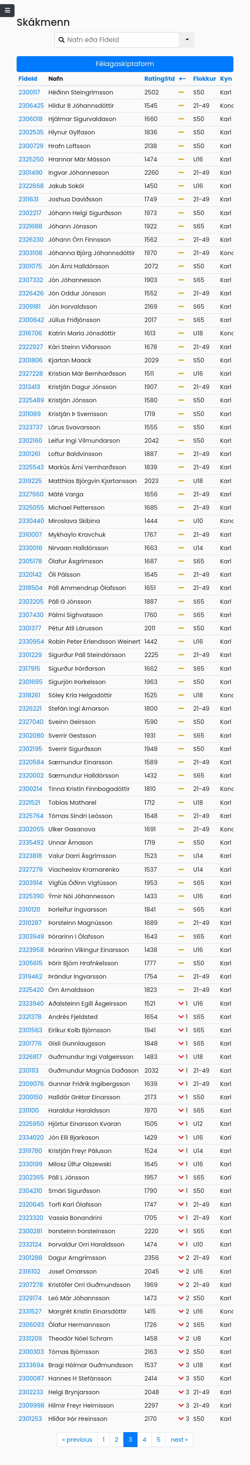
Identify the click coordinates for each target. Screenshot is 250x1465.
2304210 (30, 1191)
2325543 (31, 467)
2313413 (29, 387)
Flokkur (204, 78)
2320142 (30, 574)
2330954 (31, 641)
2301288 (30, 1258)
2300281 (30, 1231)
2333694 (31, 1365)
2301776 (30, 1043)
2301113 (29, 1070)
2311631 (29, 199)
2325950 (31, 1124)
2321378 (30, 1017)
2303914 (30, 883)
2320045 (31, 1204)
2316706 (30, 333)
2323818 (30, 856)
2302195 (30, 749)
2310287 (30, 923)
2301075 (30, 266)
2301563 (30, 1030)
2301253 (30, 1419)
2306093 (31, 1325)
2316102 (29, 1271)
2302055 (31, 829)
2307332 (31, 280)
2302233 (31, 1392)
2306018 (31, 119)
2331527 (30, 1311)
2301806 (31, 360)
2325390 (31, 896)
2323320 (31, 1218)
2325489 (31, 400)
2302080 (31, 735)
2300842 (31, 320)
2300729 (31, 146)
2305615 (31, 963)
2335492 (31, 842)
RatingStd (160, 78)
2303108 (30, 253)
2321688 (30, 226)
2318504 (31, 588)
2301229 (30, 655)
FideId (28, 78)
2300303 (31, 1352)
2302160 (30, 440)
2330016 (30, 548)
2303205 (31, 601)
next (179, 1439)
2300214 (30, 789)
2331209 (30, 1338)
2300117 (29, 92)
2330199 (30, 1164)
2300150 (31, 1097)
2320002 (31, 775)
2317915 (29, 668)
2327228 (31, 373)
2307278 (31, 1285)
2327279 (31, 869)
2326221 (30, 708)
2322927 (31, 347)
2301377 (30, 628)
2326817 (30, 1057)
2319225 (30, 481)
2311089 (30, 414)
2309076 (31, 1084)
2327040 (31, 722)
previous (77, 1439)
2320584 (31, 762)
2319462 (30, 976)
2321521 (29, 802)
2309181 (30, 306)
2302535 (31, 132)
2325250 (31, 159)
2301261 (29, 454)
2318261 (29, 695)
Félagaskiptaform (125, 64)
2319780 (30, 1151)
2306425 (31, 106)
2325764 (31, 816)
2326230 (31, 239)
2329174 (30, 1298)
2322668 (31, 186)
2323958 (31, 950)
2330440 (31, 521)
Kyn (226, 78)
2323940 (31, 1003)
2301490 (31, 173)
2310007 (30, 534)
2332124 (30, 1244)
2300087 (31, 1378)
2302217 (30, 213)
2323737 (31, 427)
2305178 (30, 561)
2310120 (29, 909)
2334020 (31, 1137)
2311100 (29, 1110)
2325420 (31, 990)
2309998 (31, 1405)
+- (182, 78)
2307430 (31, 615)
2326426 (31, 293)
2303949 (31, 936)
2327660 (31, 494)
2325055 (31, 507)
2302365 (31, 1177)
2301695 (31, 682)
